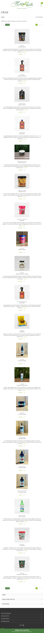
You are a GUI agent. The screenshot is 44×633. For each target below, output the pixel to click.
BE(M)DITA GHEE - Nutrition (22, 274)
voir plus (25, 51)
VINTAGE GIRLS (22, 191)
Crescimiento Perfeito (22, 360)
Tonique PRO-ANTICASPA (22, 385)
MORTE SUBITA (22, 47)
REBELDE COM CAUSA (22, 574)
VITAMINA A (22, 331)
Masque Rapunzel (22, 249)
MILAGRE (22, 220)
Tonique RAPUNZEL (22, 76)
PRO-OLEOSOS (22, 516)
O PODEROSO (22, 545)
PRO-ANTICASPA (22, 438)
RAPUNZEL (22, 133)
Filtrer (7, 24)
